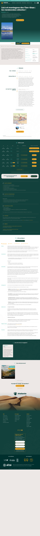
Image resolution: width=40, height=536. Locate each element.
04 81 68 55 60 (31, 220)
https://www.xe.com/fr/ (19, 324)
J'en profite (27, 0)
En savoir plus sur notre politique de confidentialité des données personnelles (20, 450)
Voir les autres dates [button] (19, 169)
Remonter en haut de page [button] (20, 380)
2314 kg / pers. (34, 60)
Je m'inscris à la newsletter (20, 448)
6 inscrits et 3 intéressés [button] (17, 159)
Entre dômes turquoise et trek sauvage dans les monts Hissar (7, 373)
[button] (14, 43)
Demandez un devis (20, 131)
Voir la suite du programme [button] (19, 109)
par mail (23, 220)
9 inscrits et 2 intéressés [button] (17, 156)
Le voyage (12, 43)
